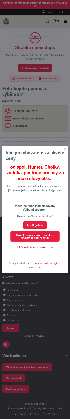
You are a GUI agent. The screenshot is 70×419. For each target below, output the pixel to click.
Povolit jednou (35, 225)
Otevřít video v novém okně (35, 247)
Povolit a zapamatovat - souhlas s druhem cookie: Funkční (35, 236)
